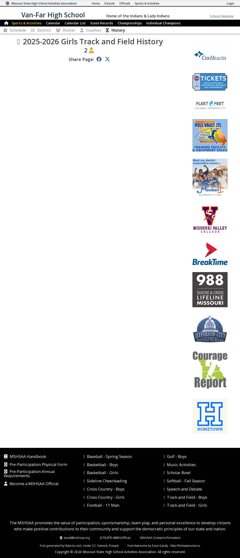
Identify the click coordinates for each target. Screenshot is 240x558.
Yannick (102, 545)
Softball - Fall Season (186, 480)
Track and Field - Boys (187, 497)
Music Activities (181, 464)
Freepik (114, 545)
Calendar (53, 23)
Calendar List (75, 23)
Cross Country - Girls (105, 497)
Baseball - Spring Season (109, 456)
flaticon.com (73, 545)
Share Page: (81, 59)
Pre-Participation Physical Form (38, 464)
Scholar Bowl (179, 472)
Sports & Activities (26, 23)
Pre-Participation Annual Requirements (29, 473)
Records (101, 23)
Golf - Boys (177, 456)
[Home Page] (96, 3)
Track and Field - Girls (187, 505)
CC (94, 545)
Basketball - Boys (102, 464)
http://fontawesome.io (185, 545)
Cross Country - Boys (105, 489)
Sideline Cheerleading (107, 480)
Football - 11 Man (103, 505)
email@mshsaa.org (77, 537)
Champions (163, 23)
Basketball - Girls (102, 472)
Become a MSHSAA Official (34, 484)
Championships (130, 23)
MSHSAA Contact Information (160, 538)
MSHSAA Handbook (28, 456)
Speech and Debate (184, 489)
